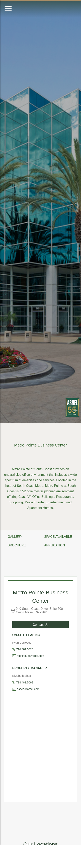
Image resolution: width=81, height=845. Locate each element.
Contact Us (40, 624)
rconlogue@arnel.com (30, 655)
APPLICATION (54, 545)
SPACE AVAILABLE (58, 536)
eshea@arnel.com (28, 689)
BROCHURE (17, 545)
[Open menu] (8, 9)
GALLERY (15, 536)
